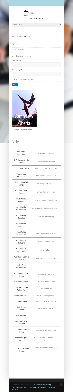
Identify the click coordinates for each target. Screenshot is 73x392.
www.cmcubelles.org (46, 217)
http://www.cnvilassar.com (46, 331)
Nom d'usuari (17, 61)
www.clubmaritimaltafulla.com (46, 200)
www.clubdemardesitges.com (46, 168)
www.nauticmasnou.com (46, 282)
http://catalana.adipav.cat (37, 387)
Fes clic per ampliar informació (22, 130)
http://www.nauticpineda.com (46, 348)
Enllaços (20, 37)
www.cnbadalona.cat (46, 242)
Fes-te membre (19, 49)
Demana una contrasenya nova (24, 80)
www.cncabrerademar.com (46, 258)
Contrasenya (17, 70)
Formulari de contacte (19, 387)
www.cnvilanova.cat (45, 308)
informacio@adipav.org (42, 385)
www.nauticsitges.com (45, 296)
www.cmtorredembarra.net (46, 233)
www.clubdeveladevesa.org (45, 175)
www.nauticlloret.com (46, 275)
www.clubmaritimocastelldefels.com (46, 208)
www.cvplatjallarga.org (45, 184)
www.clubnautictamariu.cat (46, 301)
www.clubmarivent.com (46, 192)
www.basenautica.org (46, 153)
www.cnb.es (46, 250)
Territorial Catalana (36, 18)
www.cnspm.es (46, 289)
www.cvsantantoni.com (46, 161)
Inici (13, 37)
